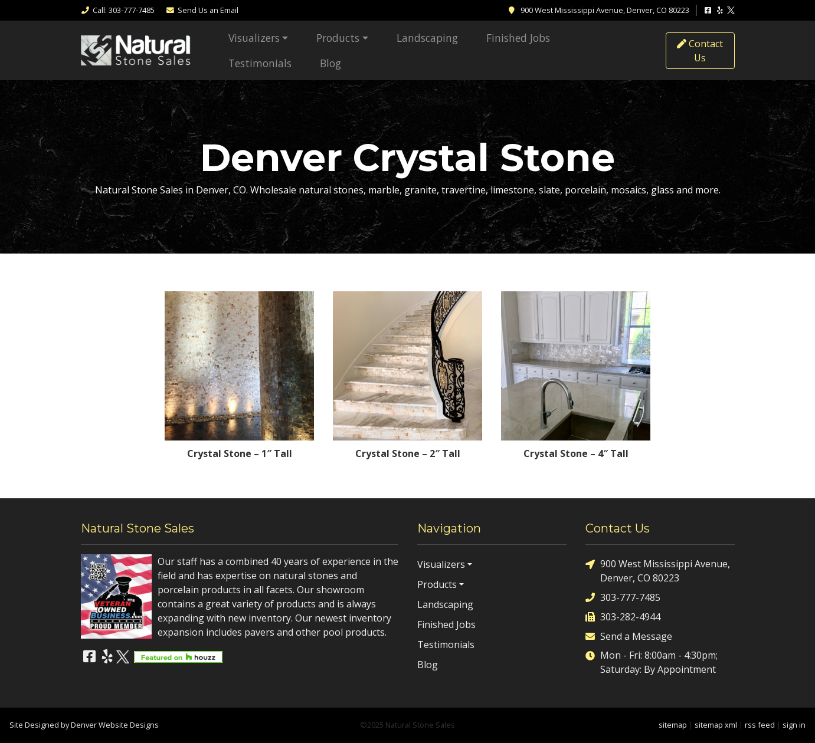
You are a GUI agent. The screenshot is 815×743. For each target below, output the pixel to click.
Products (337, 38)
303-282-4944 (622, 616)
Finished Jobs (518, 38)
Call (118, 10)
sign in (794, 724)
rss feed (760, 724)
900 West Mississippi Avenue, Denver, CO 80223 (657, 570)
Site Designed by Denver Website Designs (84, 724)
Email (202, 10)
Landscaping (427, 38)
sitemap (673, 724)
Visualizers (254, 38)
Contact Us (700, 50)
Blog (330, 63)
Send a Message (628, 636)
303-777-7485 (622, 597)
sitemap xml (716, 724)
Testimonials (260, 63)
